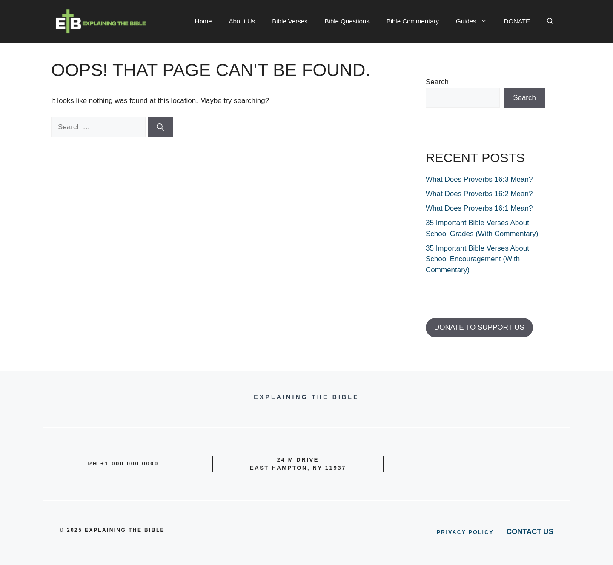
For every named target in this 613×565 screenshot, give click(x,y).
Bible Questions (347, 21)
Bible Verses (289, 21)
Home (203, 21)
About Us (242, 21)
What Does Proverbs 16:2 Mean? (479, 194)
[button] (550, 21)
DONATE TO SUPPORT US (479, 327)
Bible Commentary (413, 21)
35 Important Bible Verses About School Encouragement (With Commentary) (477, 259)
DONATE (517, 21)
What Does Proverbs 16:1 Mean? (479, 208)
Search (437, 82)
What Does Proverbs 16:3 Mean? (479, 179)
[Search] (160, 127)
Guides (476, 21)
